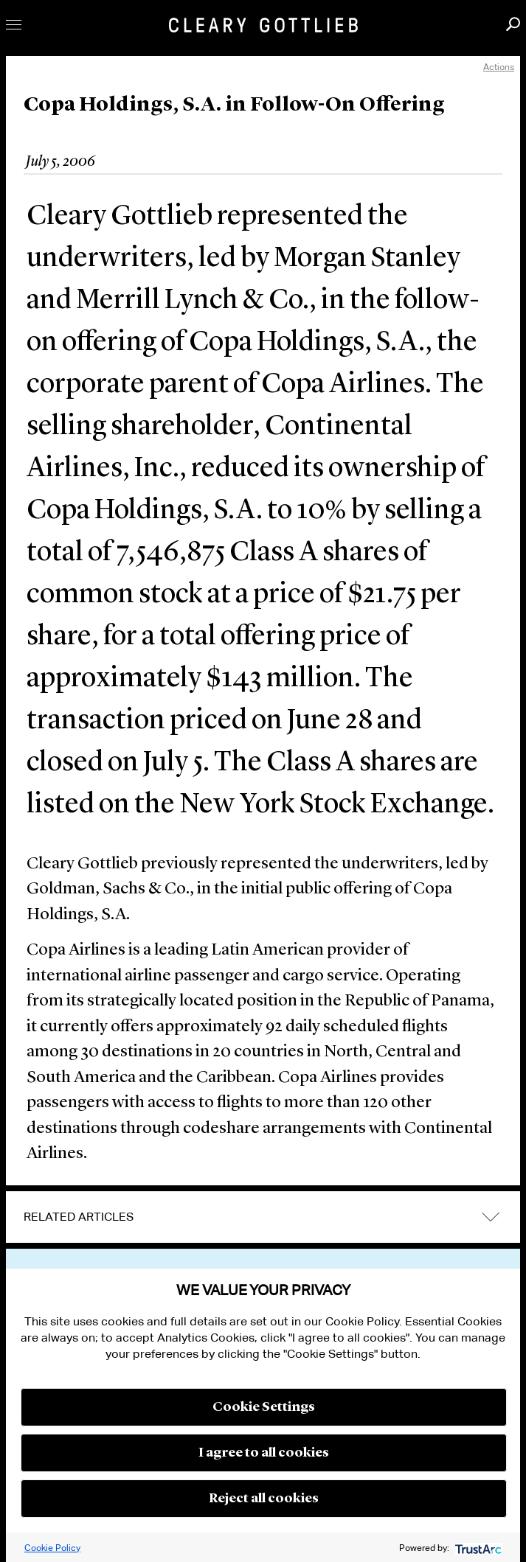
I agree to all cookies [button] (263, 1453)
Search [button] (513, 24)
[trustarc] (477, 1547)
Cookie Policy (52, 1547)
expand (490, 1216)
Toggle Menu (13, 24)
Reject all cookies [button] (264, 1498)
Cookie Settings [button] (263, 1407)
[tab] (263, 1217)
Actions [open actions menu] (498, 66)
